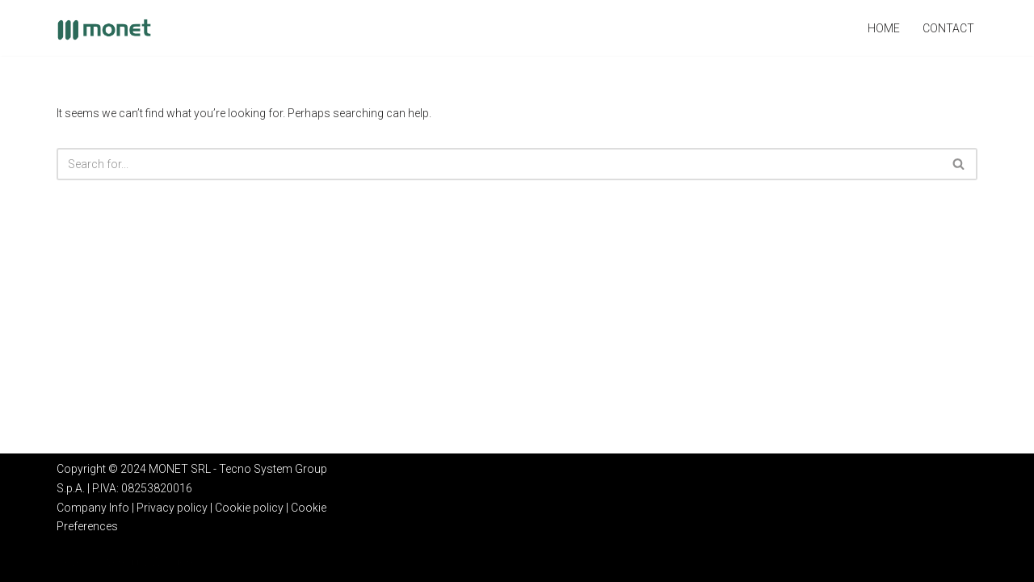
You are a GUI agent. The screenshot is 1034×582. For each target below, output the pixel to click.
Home (884, 28)
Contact (948, 28)
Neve (69, 561)
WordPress (180, 561)
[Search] (499, 164)
